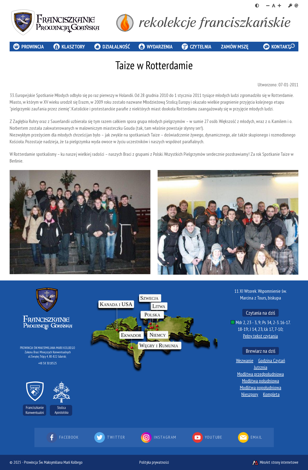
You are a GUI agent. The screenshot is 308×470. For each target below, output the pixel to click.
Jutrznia (260, 367)
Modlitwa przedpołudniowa (260, 374)
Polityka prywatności (154, 462)
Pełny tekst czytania (260, 336)
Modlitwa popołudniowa (260, 387)
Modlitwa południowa (260, 381)
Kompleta (271, 394)
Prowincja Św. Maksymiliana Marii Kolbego (53, 462)
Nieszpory (249, 394)
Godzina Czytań (271, 360)
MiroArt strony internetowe (275, 462)
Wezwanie (244, 360)
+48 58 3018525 (47, 363)
